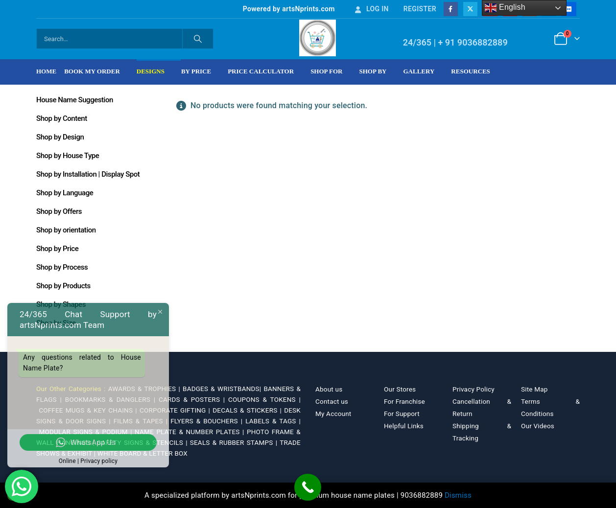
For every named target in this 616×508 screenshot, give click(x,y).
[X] (470, 9)
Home (46, 71)
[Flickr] (569, 9)
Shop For (326, 71)
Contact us (331, 401)
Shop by (373, 71)
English (505, 8)
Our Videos (537, 426)
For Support (402, 413)
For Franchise (404, 401)
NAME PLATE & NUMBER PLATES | (191, 432)
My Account (333, 413)
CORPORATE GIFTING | (176, 410)
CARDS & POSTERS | (193, 399)
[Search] (198, 38)
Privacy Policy (473, 389)
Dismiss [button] (458, 495)
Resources (470, 71)
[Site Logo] (317, 38)
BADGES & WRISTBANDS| (223, 389)
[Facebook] (451, 9)
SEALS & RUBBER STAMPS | (235, 442)
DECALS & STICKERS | (248, 410)
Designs (151, 71)
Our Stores (400, 389)
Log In (371, 9)
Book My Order (92, 71)
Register (419, 9)
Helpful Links (404, 426)
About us (328, 389)
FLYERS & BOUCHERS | (207, 421)
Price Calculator (261, 71)
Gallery (419, 71)
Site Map (534, 389)
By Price (196, 71)
